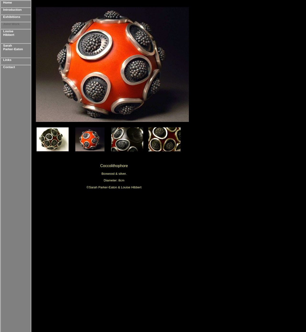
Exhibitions (11, 17)
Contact (9, 67)
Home (7, 2)
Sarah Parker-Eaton (13, 47)
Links (7, 60)
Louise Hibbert (8, 33)
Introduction (12, 9)
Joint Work (11, 24)
